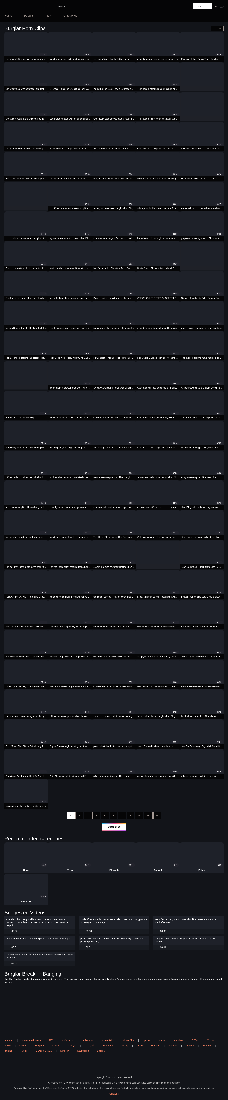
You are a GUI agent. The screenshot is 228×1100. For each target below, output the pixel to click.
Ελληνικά (39, 1045)
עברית (125, 1045)
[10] (148, 815)
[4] (96, 815)
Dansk (22, 1045)
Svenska (172, 1045)
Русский (190, 1045)
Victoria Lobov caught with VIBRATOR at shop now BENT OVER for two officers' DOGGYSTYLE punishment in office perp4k (37, 922)
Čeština (56, 1045)
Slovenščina (108, 1040)
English (101, 1050)
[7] (122, 815)
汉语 (51, 1040)
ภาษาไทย (178, 1040)
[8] (130, 815)
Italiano (8, 1050)
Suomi (7, 1045)
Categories (70, 15)
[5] (105, 815)
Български (83, 1050)
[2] (79, 815)
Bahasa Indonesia (31, 1040)
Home (8, 15)
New (48, 15)
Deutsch (64, 1050)
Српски (147, 1040)
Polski (140, 1045)
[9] (139, 815)
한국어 (195, 1040)
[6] (113, 815)
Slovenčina (128, 1040)
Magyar (72, 1045)
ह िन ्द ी (67, 1040)
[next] (157, 815)
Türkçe (24, 1050)
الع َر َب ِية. (90, 1045)
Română (155, 1045)
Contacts (114, 1093)
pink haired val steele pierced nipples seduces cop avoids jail (38, 938)
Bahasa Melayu (44, 1050)
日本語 (210, 1040)
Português (108, 1045)
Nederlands (87, 1040)
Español (207, 1045)
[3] (88, 815)
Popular (29, 15)
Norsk (162, 1040)
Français (9, 1040)
